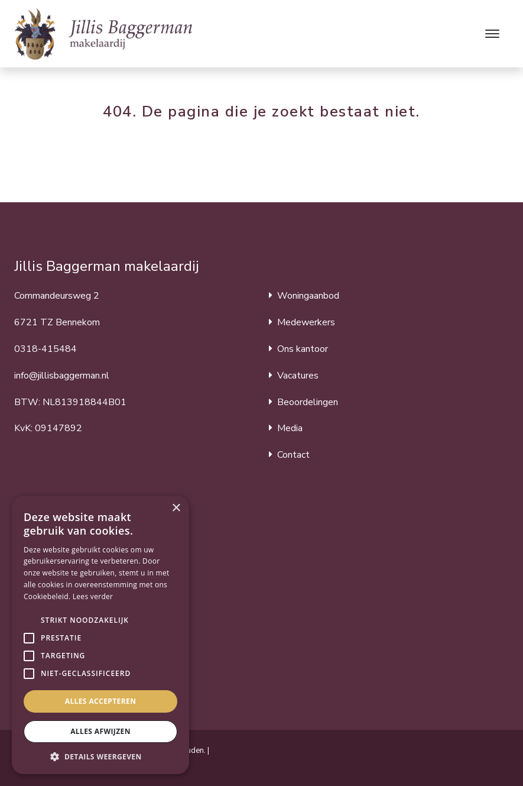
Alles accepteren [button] (101, 701)
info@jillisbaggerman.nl (61, 375)
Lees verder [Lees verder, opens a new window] (93, 596)
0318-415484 (45, 348)
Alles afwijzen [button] (100, 731)
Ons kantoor (302, 348)
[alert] (100, 635)
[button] (29, 620)
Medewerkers (306, 322)
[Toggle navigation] (492, 33)
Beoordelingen (307, 402)
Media (290, 428)
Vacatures (298, 375)
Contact (293, 454)
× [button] (175, 508)
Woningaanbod (308, 295)
